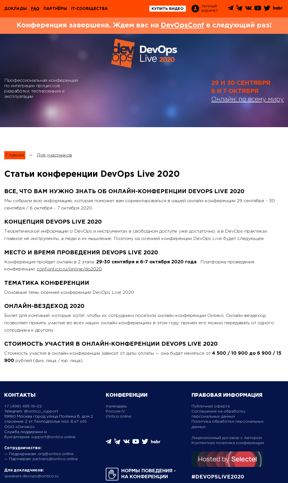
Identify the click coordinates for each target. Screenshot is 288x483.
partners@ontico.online (55, 459)
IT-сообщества (89, 8)
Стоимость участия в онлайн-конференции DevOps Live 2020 (111, 344)
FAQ (35, 8)
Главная (15, 155)
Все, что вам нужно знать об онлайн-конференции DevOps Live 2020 (124, 191)
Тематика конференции (46, 283)
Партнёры (55, 8)
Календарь (116, 406)
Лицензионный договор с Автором (227, 438)
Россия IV (115, 411)
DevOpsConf (182, 25)
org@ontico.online (56, 454)
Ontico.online (118, 416)
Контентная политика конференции (228, 443)
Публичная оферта (211, 406)
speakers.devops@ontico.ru (31, 476)
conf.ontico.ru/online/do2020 (69, 269)
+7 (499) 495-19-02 (23, 406)
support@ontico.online (53, 437)
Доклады (15, 8)
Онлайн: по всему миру (247, 99)
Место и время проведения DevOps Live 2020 (81, 252)
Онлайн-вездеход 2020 (44, 306)
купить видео (168, 8)
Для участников (54, 155)
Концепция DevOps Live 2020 (53, 221)
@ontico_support (41, 411)
